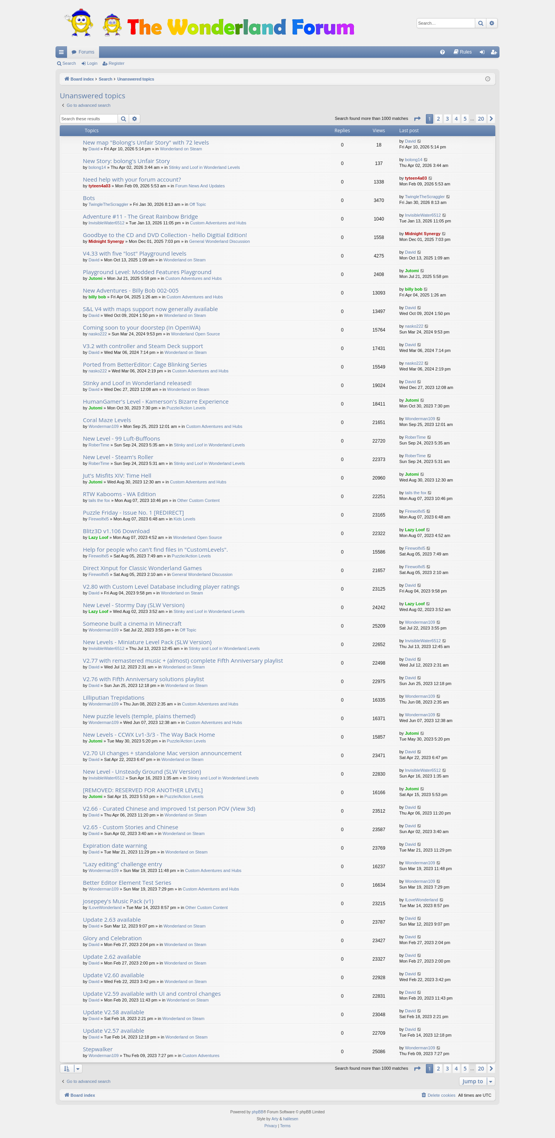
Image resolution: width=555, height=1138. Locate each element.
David (94, 148)
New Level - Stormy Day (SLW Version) (134, 605)
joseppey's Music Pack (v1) (118, 901)
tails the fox (99, 500)
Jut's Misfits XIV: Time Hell (117, 475)
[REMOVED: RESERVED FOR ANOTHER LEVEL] (143, 790)
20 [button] (481, 118)
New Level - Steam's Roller (118, 457)
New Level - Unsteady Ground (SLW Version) (142, 771)
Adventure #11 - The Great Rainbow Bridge (140, 216)
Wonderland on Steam (181, 148)
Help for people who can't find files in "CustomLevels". (155, 549)
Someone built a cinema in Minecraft (132, 623)
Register (116, 63)
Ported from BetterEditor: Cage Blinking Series (145, 364)
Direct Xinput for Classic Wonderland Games (142, 568)
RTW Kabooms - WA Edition (119, 494)
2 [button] (438, 118)
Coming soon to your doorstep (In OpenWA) (141, 327)
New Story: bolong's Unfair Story (126, 161)
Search (69, 63)
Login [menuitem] (484, 53)
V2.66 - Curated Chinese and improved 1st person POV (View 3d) (169, 808)
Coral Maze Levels (107, 420)
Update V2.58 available (113, 1012)
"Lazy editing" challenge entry (122, 864)
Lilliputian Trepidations (114, 697)
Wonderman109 (104, 426)
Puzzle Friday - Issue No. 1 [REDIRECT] (133, 512)
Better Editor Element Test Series (127, 882)
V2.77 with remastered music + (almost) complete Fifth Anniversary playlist (183, 660)
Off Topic (197, 204)
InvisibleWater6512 (106, 223)
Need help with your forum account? (132, 179)
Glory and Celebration (112, 938)
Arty (274, 1119)
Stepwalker (98, 1049)
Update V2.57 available (113, 1030)
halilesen (290, 1119)
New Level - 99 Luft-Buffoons (121, 438)
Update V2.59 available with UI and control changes (152, 993)
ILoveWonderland (105, 907)
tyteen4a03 (100, 185)
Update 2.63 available (112, 919)
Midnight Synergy (106, 241)
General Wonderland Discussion (219, 241)
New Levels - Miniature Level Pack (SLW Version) (147, 642)
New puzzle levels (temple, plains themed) (139, 716)
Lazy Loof (98, 537)
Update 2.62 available (112, 956)
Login (92, 63)
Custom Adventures (200, 1055)
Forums (86, 52)
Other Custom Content (198, 500)
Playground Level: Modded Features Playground (147, 272)
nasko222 (98, 334)
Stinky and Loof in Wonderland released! (137, 383)
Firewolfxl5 (99, 519)
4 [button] (456, 118)
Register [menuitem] (495, 53)
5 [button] (465, 118)
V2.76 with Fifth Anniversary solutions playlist (143, 679)
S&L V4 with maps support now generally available (150, 309)
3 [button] (447, 118)
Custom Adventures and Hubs (218, 223)
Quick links (63, 53)
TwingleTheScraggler (108, 204)
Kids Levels (184, 519)
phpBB (257, 1112)
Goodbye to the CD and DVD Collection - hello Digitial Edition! (165, 235)
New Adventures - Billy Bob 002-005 (130, 290)
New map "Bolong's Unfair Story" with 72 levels (146, 142)
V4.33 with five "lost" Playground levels (135, 253)
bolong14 (97, 167)
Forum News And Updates (200, 185)
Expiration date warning (115, 845)
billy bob (97, 297)
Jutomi (96, 278)
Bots (89, 198)
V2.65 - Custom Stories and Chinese (130, 827)
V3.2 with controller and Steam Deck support (143, 346)
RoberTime (99, 445)
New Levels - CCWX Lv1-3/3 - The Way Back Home (149, 734)
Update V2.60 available (113, 975)
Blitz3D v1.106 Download (116, 531)
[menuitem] (442, 52)
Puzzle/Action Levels (186, 408)
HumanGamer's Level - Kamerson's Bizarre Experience (156, 401)
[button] (417, 118)
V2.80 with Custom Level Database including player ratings (161, 586)
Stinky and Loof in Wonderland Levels (204, 167)
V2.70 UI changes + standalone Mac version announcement (162, 753)
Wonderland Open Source (195, 334)
